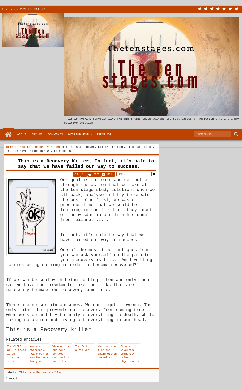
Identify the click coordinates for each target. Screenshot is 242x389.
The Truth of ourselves (84, 348)
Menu (94, 9)
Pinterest (236, 9)
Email (110, 174)
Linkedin (224, 9)
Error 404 (104, 134)
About (52, 9)
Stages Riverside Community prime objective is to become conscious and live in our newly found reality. (130, 354)
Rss (218, 9)
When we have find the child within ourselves (107, 352)
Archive (37, 134)
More (80, 9)
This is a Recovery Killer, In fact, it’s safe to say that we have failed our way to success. (86, 163)
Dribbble (230, 9)
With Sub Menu (78, 134)
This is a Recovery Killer (40, 372)
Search (235, 134)
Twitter (200, 9)
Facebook (206, 9)
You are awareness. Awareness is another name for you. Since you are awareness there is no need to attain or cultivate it (39, 354)
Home (8, 134)
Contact (66, 9)
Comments (55, 134)
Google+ (212, 9)
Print (96, 174)
